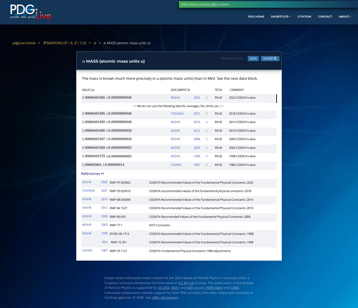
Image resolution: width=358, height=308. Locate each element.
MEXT (175, 289)
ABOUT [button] (322, 24)
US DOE (163, 289)
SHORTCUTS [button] (248, 24)
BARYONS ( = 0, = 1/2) (64, 43)
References (93, 174)
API (214, 4)
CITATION (277, 24)
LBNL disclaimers (165, 299)
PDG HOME (220, 24)
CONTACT (300, 24)
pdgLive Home (24, 43)
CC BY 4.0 (186, 284)
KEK (190, 289)
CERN (235, 289)
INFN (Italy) (214, 289)
